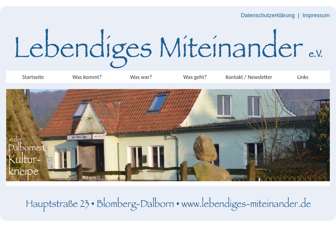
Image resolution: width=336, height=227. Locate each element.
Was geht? (195, 77)
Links (302, 77)
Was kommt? (87, 77)
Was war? (141, 77)
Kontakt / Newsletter (249, 77)
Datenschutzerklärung (268, 15)
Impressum (316, 15)
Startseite (33, 77)
